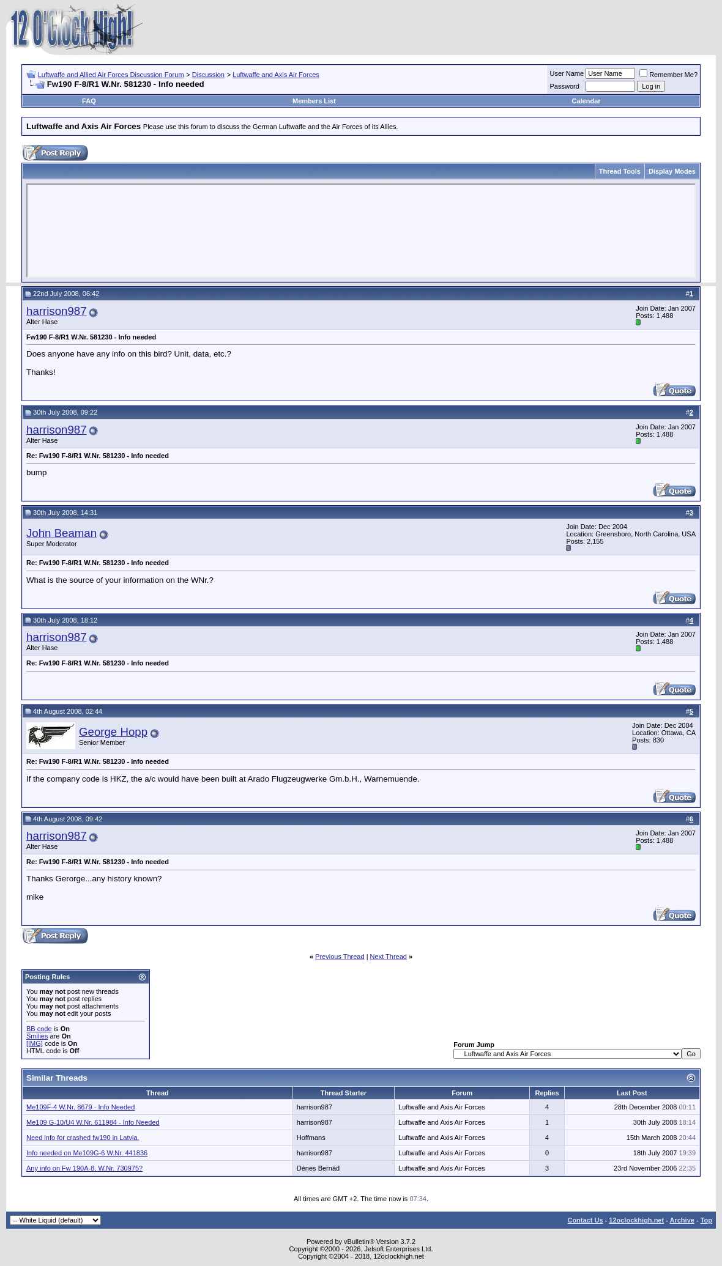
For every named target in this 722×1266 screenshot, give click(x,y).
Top (706, 1220)
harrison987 (56, 311)
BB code (39, 1028)
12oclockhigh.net (636, 1220)
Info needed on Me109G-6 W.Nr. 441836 (86, 1153)
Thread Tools (620, 171)
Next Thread (388, 956)
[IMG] (34, 1043)
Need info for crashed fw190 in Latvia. (83, 1137)
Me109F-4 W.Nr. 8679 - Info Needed (80, 1107)
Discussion (208, 74)
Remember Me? (668, 74)
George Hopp (113, 731)
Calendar (585, 101)
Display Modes (672, 171)
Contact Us (585, 1220)
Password (564, 86)
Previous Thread (340, 956)
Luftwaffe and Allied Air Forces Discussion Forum (111, 74)
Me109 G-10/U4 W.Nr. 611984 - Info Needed (93, 1122)
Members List (314, 101)
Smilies (37, 1036)
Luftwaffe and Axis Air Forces (276, 74)
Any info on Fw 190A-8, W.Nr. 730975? (84, 1168)
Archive (682, 1220)
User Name (567, 73)
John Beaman (61, 533)
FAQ (89, 101)
